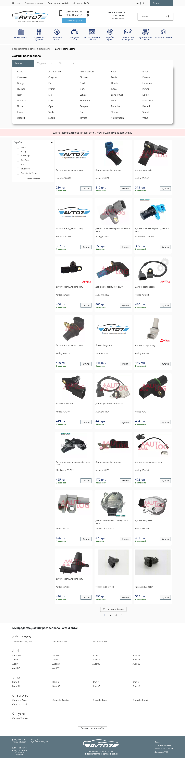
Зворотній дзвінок (74, 20)
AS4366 (142, 353)
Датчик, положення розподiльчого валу (113, 229)
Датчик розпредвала (145, 287)
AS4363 (63, 587)
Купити (86, 188)
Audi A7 (16, 663)
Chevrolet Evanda (141, 700)
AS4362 (142, 178)
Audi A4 (56, 659)
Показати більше (113, 609)
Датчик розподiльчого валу (69, 170)
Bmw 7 (95, 682)
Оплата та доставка (34, 3)
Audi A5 (96, 659)
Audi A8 (56, 663)
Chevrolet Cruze (100, 700)
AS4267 (102, 294)
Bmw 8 (136, 682)
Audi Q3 (96, 663)
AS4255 (63, 353)
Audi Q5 (136, 663)
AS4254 (63, 528)
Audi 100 (16, 655)
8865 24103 (105, 587)
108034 (63, 178)
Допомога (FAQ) (81, 3)
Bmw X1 (16, 686)
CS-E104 (105, 528)
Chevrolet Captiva (60, 700)
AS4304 (102, 411)
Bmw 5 (55, 682)
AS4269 (142, 528)
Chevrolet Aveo (19, 700)
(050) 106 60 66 (77, 11)
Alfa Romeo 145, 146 (22, 641)
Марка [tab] (19, 63)
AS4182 (102, 178)
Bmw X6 (136, 686)
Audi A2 (136, 655)
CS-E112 (65, 470)
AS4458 (142, 470)
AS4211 (142, 411)
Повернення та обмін (58, 3)
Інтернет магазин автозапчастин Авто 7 (31, 48)
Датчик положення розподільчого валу (152, 229)
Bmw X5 (96, 686)
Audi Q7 (16, 668)
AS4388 (142, 294)
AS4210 (63, 411)
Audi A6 (136, 659)
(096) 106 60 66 (77, 15)
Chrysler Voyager (20, 718)
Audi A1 (96, 655)
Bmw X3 (56, 686)
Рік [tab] (60, 63)
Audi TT (56, 668)
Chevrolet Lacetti (20, 704)
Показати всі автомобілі (92, 728)
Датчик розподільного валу (69, 287)
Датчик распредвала (65, 48)
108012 (103, 353)
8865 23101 (144, 587)
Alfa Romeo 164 (99, 641)
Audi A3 (16, 659)
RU (144, 3)
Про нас (16, 3)
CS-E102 (144, 236)
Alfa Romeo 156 (59, 641)
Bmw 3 (15, 682)
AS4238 (63, 294)
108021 (63, 236)
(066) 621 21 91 (19, 739)
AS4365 (102, 236)
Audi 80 (56, 655)
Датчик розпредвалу (145, 345)
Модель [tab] (41, 63)
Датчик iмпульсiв (143, 170)
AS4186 (102, 470)
